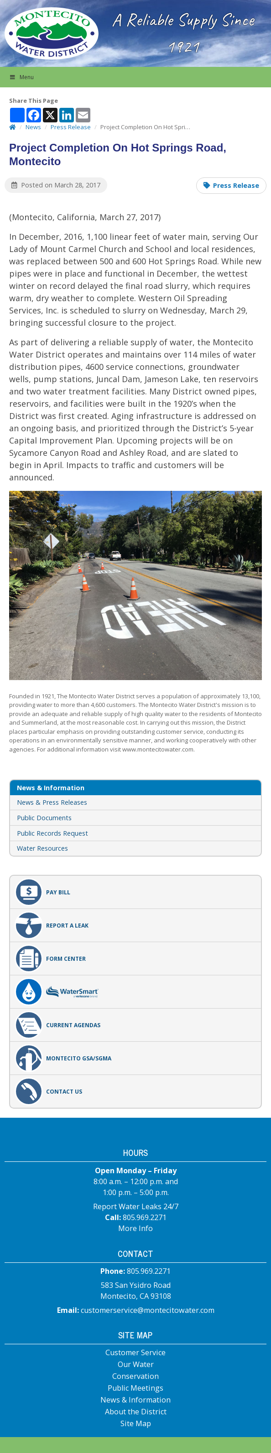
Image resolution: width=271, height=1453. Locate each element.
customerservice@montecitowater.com (147, 1310)
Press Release (236, 185)
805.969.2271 (145, 1217)
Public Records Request (52, 833)
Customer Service (135, 1352)
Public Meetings (135, 1388)
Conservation (135, 1376)
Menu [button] (21, 77)
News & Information (135, 1399)
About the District (136, 1411)
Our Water (136, 1364)
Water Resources (42, 848)
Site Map (135, 1423)
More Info (135, 1228)
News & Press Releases (52, 802)
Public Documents (44, 817)
